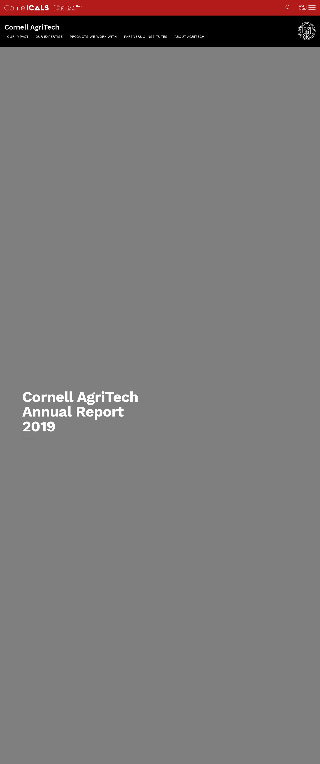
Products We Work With (93, 36)
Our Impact (17, 36)
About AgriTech (189, 36)
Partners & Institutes (145, 36)
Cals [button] (303, 7)
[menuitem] (16, 37)
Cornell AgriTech (31, 27)
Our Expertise (49, 36)
